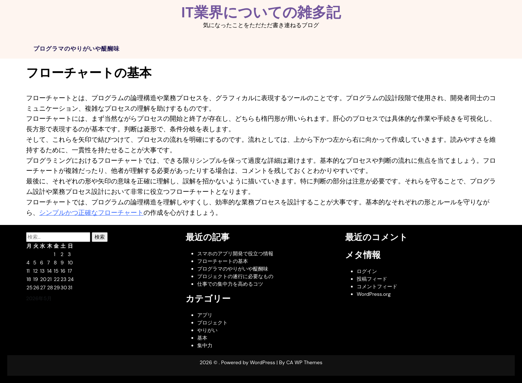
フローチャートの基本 (222, 261)
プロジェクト (212, 322)
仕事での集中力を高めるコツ (230, 284)
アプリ (204, 315)
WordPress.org (374, 294)
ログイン (367, 271)
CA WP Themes (304, 362)
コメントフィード (377, 286)
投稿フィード (372, 279)
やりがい (207, 330)
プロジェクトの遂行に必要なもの (235, 276)
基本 (202, 338)
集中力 (204, 345)
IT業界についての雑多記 (261, 12)
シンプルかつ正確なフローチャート (91, 212)
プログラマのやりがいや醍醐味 (76, 48)
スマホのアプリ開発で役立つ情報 (235, 253)
